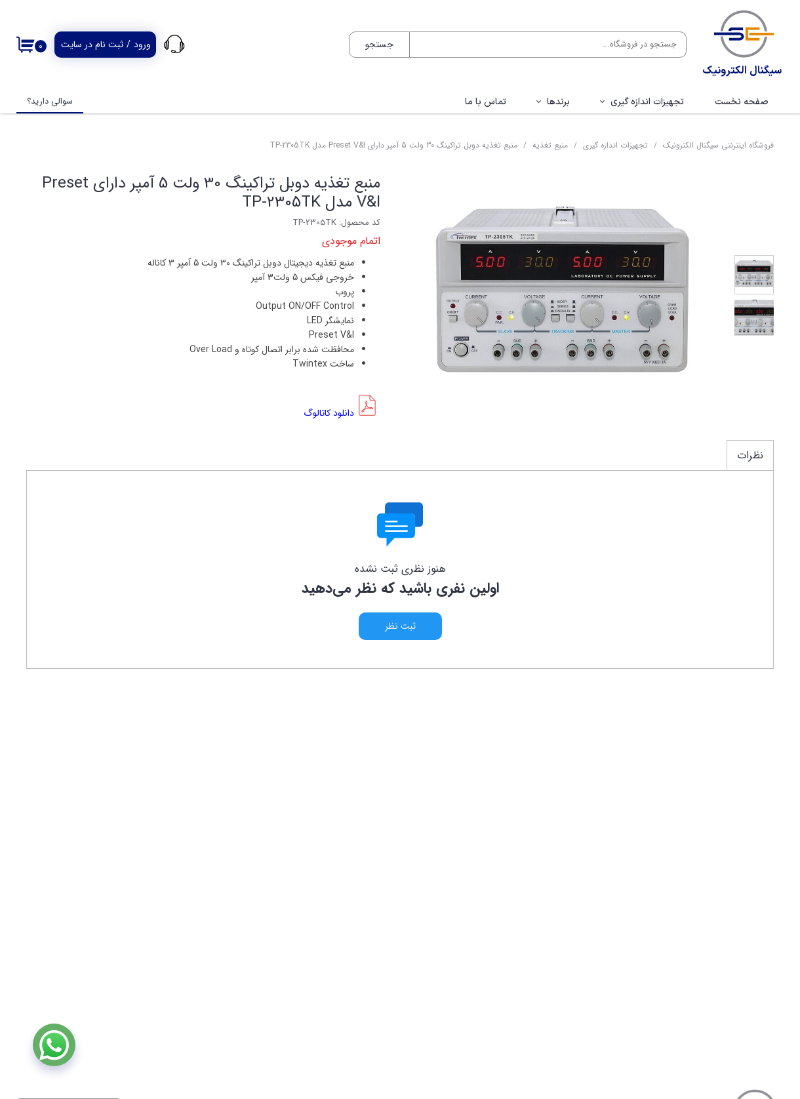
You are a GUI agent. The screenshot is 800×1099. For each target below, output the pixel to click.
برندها (558, 102)
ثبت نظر (400, 626)
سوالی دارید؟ (50, 101)
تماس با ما (485, 102)
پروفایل (758, 910)
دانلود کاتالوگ (329, 413)
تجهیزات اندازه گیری (647, 102)
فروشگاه (757, 871)
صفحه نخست (742, 102)
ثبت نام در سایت (92, 44)
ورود (142, 44)
